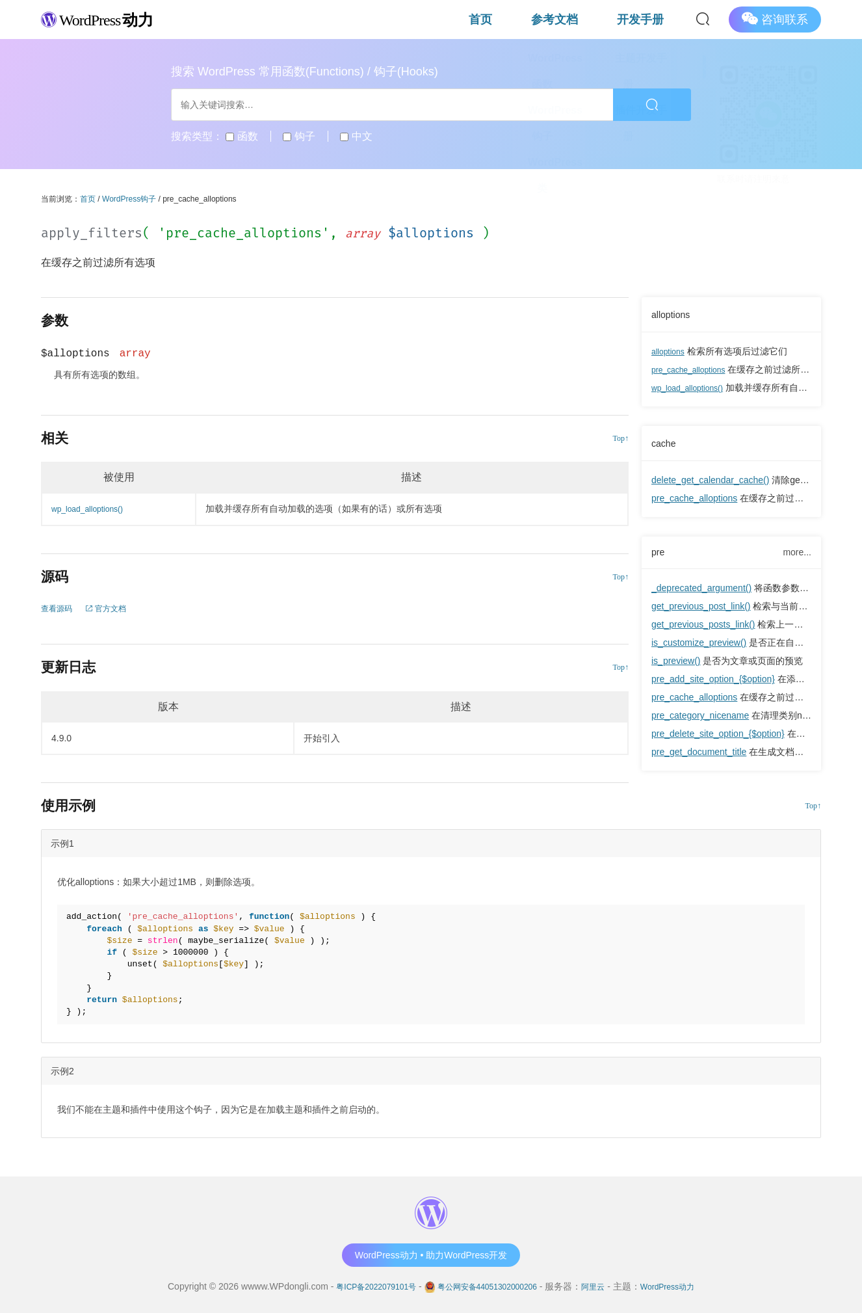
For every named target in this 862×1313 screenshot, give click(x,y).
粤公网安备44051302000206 (487, 1286)
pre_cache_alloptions (694, 369)
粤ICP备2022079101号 (361, 1286)
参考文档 (601, 19)
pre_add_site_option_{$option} (713, 681)
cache (665, 443)
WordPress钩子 (129, 199)
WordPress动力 (684, 1286)
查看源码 (59, 608)
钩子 (299, 136)
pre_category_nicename (700, 718)
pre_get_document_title (698, 754)
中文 (356, 136)
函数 (241, 136)
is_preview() (675, 663)
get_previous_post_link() (701, 608)
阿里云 (604, 1286)
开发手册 (656, 19)
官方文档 (114, 608)
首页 (557, 19)
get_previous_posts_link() (703, 627)
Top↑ (621, 438)
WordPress (112, 18)
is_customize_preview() (698, 645)
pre (659, 553)
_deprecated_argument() (701, 590)
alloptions (673, 314)
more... (797, 553)
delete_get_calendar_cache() (710, 480)
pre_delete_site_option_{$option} (718, 736)
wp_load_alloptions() (693, 387)
